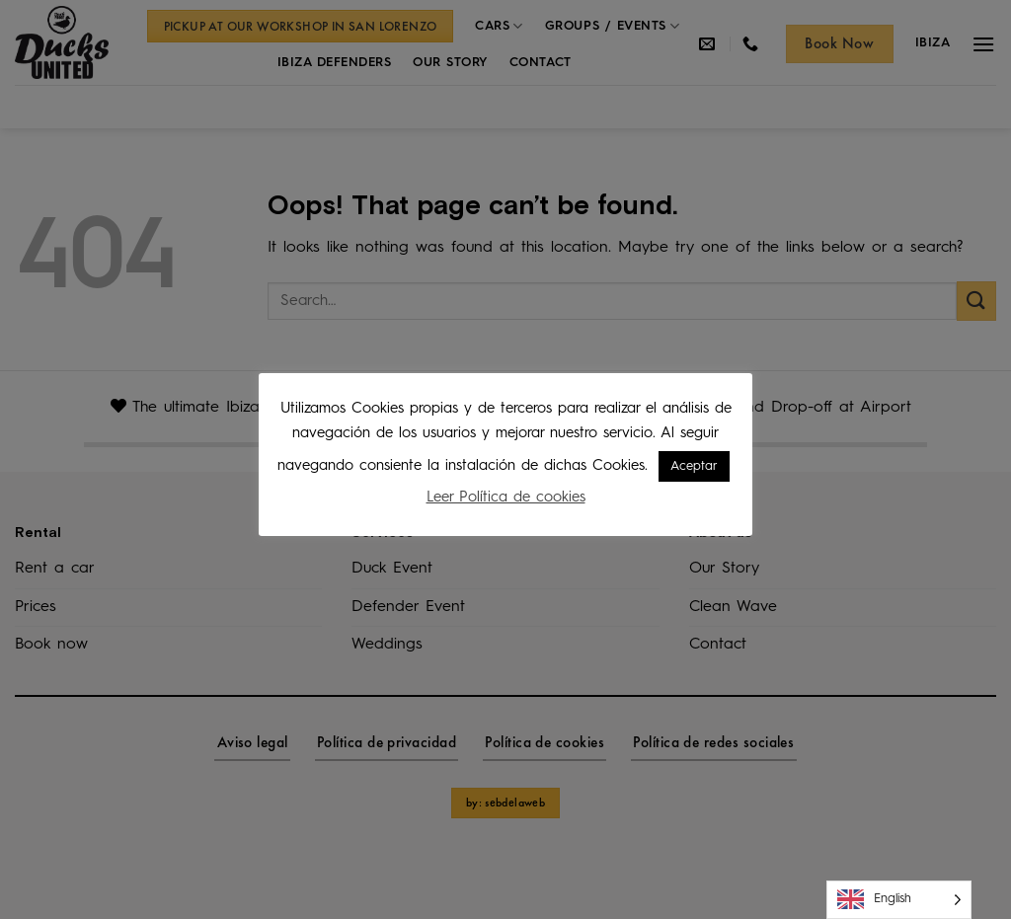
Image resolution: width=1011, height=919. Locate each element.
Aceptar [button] (694, 466)
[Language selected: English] (899, 900)
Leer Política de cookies (506, 498)
